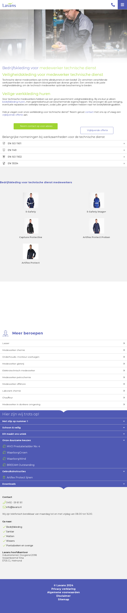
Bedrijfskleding (14, 527)
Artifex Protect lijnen (20, 477)
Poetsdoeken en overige (19, 545)
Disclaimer (63, 595)
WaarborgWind (16, 458)
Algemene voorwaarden (63, 592)
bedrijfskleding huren (13, 101)
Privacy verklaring (63, 588)
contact (89, 112)
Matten (10, 536)
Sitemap (63, 599)
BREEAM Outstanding (21, 465)
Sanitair (10, 531)
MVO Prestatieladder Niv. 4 (23, 446)
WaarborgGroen (17, 452)
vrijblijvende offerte (12, 114)
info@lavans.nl (14, 507)
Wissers (10, 540)
